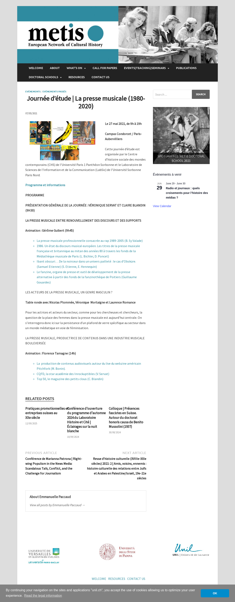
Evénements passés (54, 91)
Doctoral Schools (43, 77)
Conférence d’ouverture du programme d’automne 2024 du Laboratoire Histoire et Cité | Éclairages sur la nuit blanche (86, 419)
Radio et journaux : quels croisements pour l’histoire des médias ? (187, 193)
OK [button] (215, 593)
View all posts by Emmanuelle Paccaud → (57, 505)
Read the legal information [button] (43, 595)
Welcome (36, 68)
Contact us (100, 77)
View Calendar (162, 206)
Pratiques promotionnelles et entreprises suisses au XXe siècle (47, 413)
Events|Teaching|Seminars (145, 68)
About (55, 68)
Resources (76, 77)
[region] (181, 135)
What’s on (74, 68)
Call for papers (105, 68)
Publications (186, 68)
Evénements (33, 91)
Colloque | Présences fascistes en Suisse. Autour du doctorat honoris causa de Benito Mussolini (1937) (126, 417)
